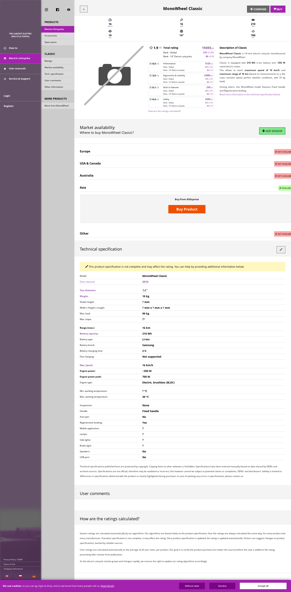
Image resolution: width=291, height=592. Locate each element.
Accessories (51, 36)
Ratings (48, 61)
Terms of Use (9, 564)
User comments (53, 80)
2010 (145, 280)
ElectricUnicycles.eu (20, 17)
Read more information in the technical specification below (250, 93)
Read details (107, 586)
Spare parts (51, 42)
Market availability (54, 67)
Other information (54, 87)
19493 (208, 47)
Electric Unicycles (54, 29)
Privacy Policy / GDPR (13, 559)
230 (209, 86)
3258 (209, 98)
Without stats (192, 586)
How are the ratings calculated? (164, 110)
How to (10, 49)
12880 (208, 74)
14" (145, 289)
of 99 (210, 55)
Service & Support (17, 80)
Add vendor (272, 131)
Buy (278, 9)
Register (9, 110)
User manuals (15, 70)
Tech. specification (54, 74)
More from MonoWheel (57, 106)
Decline (222, 586)
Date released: (87, 280)
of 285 (208, 52)
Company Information (13, 568)
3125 (209, 62)
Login (7, 99)
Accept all (263, 586)
